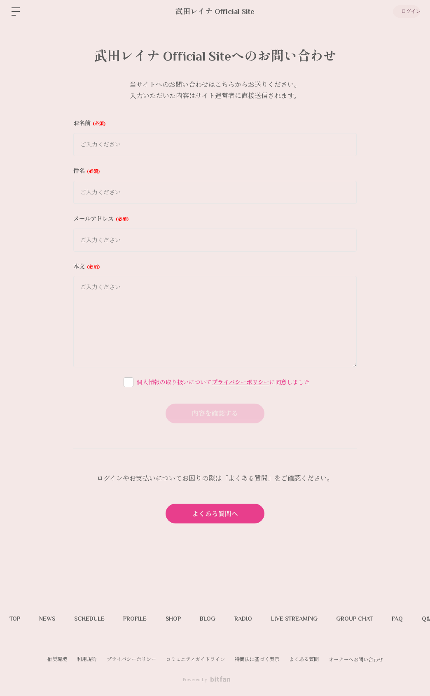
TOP (15, 618)
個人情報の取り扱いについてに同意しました (223, 382)
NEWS (50, 618)
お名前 (89, 123)
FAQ (413, 618)
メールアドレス (101, 218)
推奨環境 (57, 659)
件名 (86, 171)
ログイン (405, 11)
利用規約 (87, 659)
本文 (86, 266)
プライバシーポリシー (240, 382)
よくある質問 (304, 659)
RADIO (254, 618)
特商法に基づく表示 (257, 659)
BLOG (217, 618)
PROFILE (141, 618)
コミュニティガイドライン (195, 659)
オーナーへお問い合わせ (356, 659)
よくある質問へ (215, 513)
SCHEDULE (93, 618)
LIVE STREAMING (307, 618)
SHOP (181, 618)
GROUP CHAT (369, 618)
